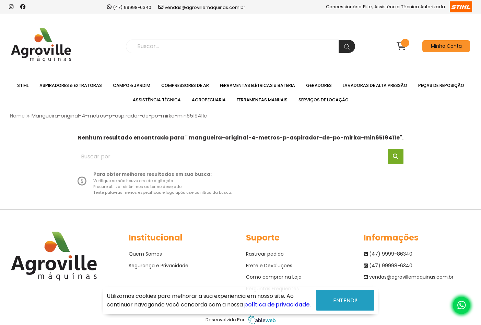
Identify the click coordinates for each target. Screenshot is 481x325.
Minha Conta (446, 46)
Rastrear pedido (265, 253)
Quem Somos (145, 253)
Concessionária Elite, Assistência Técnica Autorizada (399, 6)
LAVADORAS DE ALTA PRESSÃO (375, 85)
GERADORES (319, 85)
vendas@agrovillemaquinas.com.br (201, 7)
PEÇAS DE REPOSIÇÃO (441, 85)
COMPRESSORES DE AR (185, 85)
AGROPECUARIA (209, 100)
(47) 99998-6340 (129, 7)
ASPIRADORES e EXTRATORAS (70, 85)
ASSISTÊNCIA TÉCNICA (157, 100)
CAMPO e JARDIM (131, 85)
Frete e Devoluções (269, 265)
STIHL (22, 85)
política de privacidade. (277, 305)
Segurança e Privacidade (158, 265)
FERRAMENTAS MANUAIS (262, 100)
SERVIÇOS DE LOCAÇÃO (323, 100)
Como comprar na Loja (274, 276)
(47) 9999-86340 (388, 253)
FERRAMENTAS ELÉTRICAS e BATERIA (257, 85)
